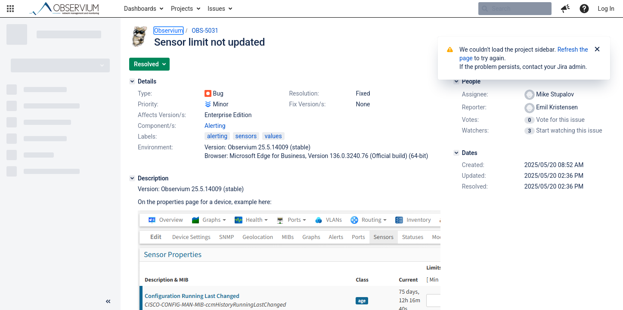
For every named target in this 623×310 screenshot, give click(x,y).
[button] (10, 8)
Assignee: (475, 94)
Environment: (155, 147)
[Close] (597, 49)
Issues (216, 8)
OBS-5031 (205, 30)
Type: (145, 93)
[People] (456, 81)
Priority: (148, 104)
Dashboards (140, 8)
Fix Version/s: (307, 104)
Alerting (215, 125)
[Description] (132, 178)
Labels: (147, 136)
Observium (168, 30)
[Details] (132, 81)
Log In (606, 8)
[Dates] (456, 153)
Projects (182, 8)
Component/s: (157, 125)
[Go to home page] (68, 8)
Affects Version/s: (162, 115)
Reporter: (474, 107)
